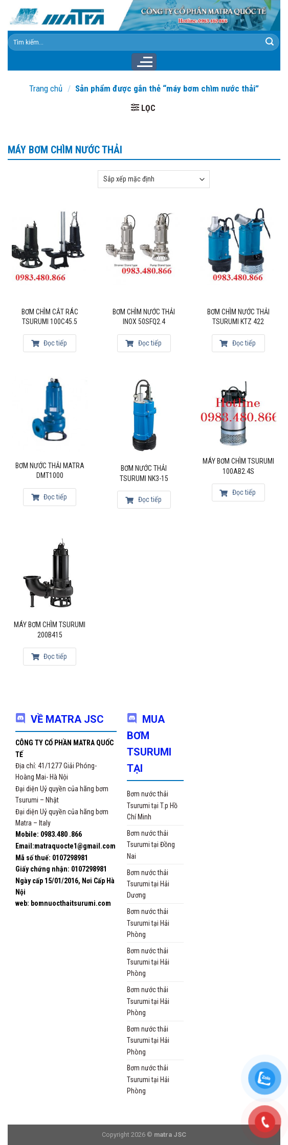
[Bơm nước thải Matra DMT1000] (50, 414)
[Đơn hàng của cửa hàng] (154, 179)
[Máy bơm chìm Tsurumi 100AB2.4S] (238, 412)
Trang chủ (45, 88)
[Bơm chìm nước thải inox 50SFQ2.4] (144, 253)
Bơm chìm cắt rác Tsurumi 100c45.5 (49, 317)
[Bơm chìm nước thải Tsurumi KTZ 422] (238, 253)
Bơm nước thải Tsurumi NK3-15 (144, 473)
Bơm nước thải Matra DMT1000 (49, 471)
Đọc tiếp (49, 343)
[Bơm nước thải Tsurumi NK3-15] (144, 415)
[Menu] (144, 62)
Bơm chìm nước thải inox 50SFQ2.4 (144, 317)
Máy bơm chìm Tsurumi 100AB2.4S (238, 466)
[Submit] (269, 42)
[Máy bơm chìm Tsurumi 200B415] (50, 572)
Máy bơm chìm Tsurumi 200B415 (49, 630)
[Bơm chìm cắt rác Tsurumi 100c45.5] (50, 253)
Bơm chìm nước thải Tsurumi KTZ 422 (238, 317)
